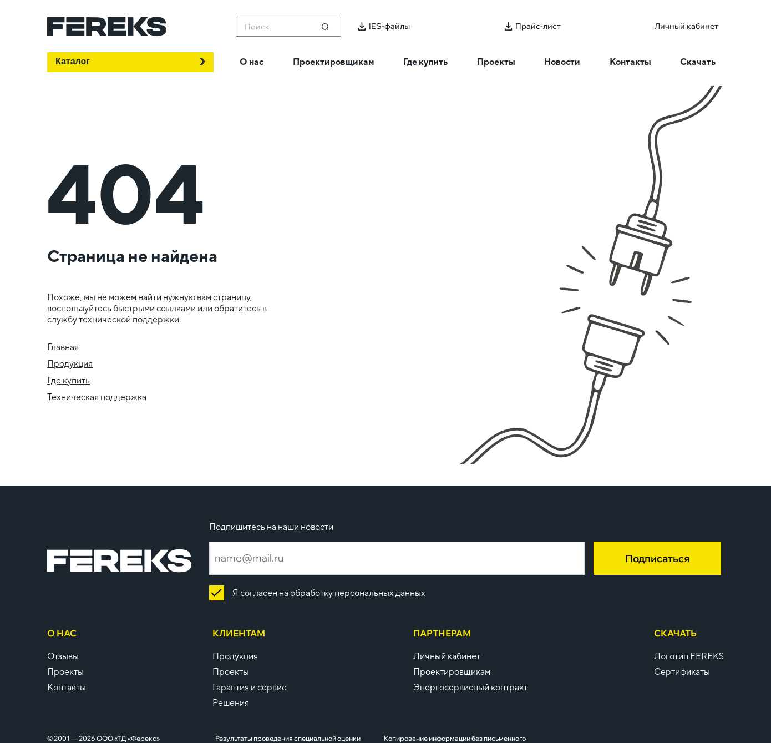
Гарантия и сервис (249, 687)
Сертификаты (682, 671)
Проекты (65, 671)
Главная (63, 347)
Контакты (66, 687)
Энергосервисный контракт (470, 687)
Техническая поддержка (96, 397)
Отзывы (63, 656)
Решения (230, 702)
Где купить (68, 380)
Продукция (70, 363)
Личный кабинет (446, 656)
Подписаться (657, 558)
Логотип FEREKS (689, 656)
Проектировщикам (451, 671)
